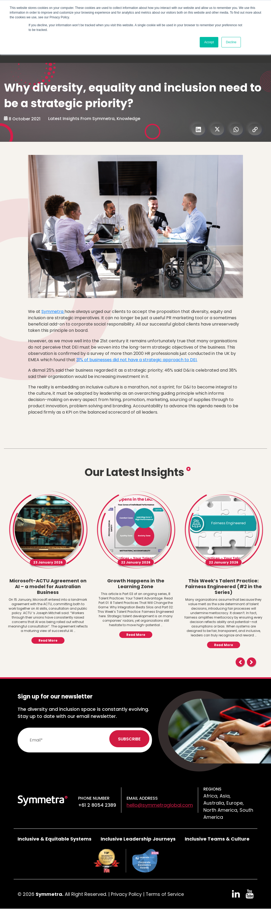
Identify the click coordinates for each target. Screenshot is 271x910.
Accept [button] (209, 42)
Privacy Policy (126, 894)
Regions (212, 789)
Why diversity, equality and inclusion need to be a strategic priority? (133, 95)
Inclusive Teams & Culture (217, 839)
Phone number (94, 798)
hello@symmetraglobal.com (160, 805)
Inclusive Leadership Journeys (138, 839)
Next (251, 662)
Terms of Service (166, 894)
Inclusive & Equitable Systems (54, 839)
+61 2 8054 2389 (97, 805)
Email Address (142, 798)
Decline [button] (231, 42)
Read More (48, 640)
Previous (240, 662)
